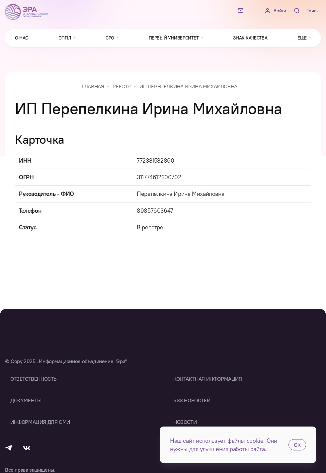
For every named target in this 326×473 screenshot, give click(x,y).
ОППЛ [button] (65, 38)
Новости (185, 422)
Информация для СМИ (40, 422)
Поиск (312, 11)
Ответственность (33, 378)
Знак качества (250, 38)
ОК (297, 444)
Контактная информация (207, 378)
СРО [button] (110, 38)
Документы (25, 400)
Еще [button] (302, 38)
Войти (280, 11)
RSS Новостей (191, 400)
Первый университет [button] (174, 38)
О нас (21, 38)
